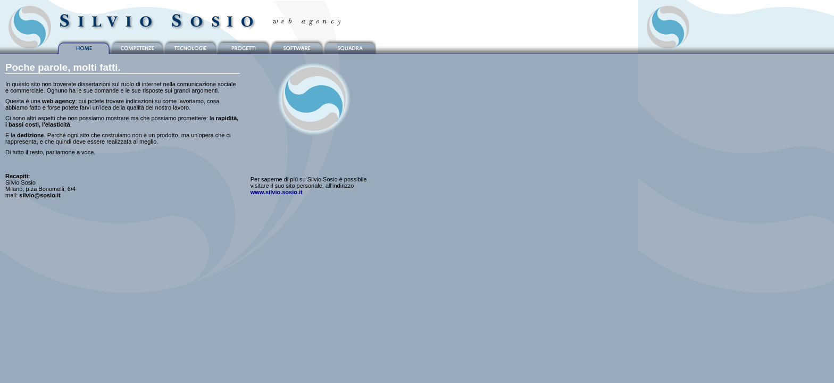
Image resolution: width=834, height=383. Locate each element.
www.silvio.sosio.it (277, 192)
